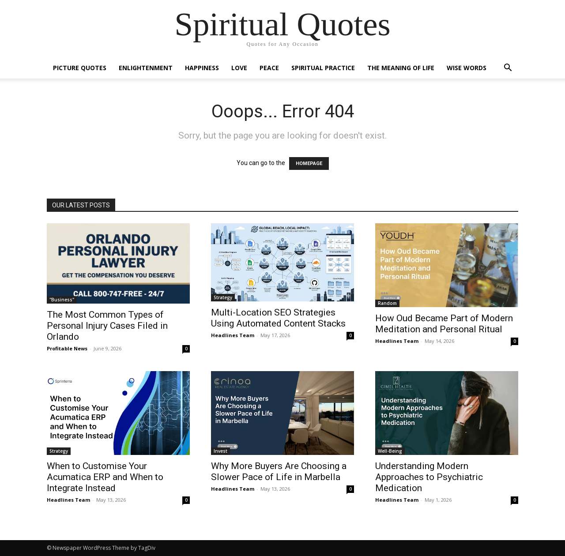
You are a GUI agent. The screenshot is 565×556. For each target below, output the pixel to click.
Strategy (223, 297)
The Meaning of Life (400, 68)
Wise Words (466, 68)
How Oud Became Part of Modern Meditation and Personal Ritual (444, 323)
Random (387, 303)
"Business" (61, 300)
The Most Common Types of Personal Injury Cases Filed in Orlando (107, 325)
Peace (269, 68)
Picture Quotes (79, 68)
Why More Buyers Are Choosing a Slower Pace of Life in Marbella (279, 471)
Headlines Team (232, 335)
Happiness (202, 68)
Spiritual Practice (323, 68)
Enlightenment (146, 68)
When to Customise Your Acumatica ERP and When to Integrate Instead (105, 477)
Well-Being (390, 451)
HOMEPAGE (309, 163)
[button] (507, 68)
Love (239, 68)
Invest (220, 451)
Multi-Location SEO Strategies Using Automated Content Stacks (278, 318)
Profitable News (67, 348)
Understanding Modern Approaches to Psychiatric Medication (429, 477)
